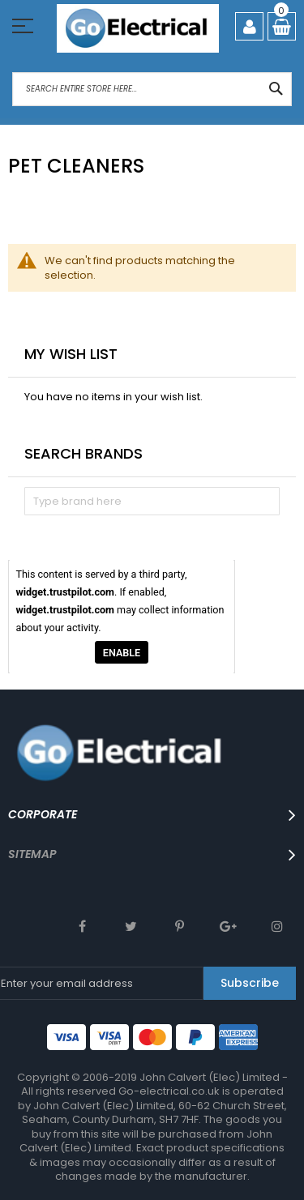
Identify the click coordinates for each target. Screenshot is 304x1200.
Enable (121, 652)
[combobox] (152, 89)
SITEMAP (32, 854)
